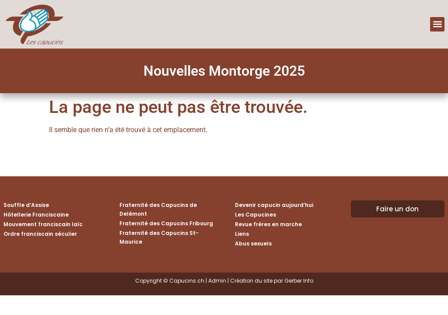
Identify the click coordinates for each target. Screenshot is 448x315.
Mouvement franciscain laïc (43, 224)
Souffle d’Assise (26, 205)
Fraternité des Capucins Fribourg (166, 223)
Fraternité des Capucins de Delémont (158, 209)
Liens (242, 234)
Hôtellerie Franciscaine (36, 214)
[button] (437, 24)
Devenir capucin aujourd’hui (274, 205)
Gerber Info (298, 280)
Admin (217, 280)
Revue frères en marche (268, 224)
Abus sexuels (253, 243)
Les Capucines (255, 214)
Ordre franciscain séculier (40, 234)
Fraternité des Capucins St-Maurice (159, 237)
